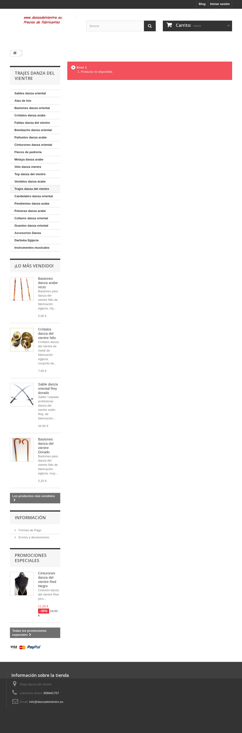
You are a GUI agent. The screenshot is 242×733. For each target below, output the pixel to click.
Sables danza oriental (30, 93)
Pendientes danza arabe (31, 203)
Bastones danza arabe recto (48, 282)
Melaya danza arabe (28, 159)
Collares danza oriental (31, 218)
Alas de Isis (22, 100)
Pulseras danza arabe (30, 211)
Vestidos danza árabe (30, 181)
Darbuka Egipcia (26, 240)
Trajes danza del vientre (31, 189)
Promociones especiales (31, 557)
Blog (202, 4)
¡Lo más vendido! (34, 266)
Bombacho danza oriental (33, 130)
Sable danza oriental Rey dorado (48, 388)
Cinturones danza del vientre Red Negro (47, 579)
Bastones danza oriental (32, 108)
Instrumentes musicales (31, 247)
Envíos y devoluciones (33, 537)
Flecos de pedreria (28, 152)
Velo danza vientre (27, 167)
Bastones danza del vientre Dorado (45, 445)
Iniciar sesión (220, 4)
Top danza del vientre (30, 174)
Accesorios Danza (27, 233)
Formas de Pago (29, 530)
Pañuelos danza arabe (30, 137)
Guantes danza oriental (31, 225)
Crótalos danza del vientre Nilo (47, 333)
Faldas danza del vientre (32, 122)
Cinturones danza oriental (33, 145)
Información (30, 517)
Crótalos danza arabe (30, 115)
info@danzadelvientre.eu (46, 702)
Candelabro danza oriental (33, 196)
